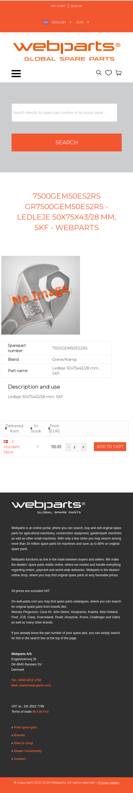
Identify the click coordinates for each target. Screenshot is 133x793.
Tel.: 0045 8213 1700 (26, 680)
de (40, 711)
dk (34, 711)
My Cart (58, 6)
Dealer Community (28, 751)
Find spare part (25, 727)
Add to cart (110, 446)
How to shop (23, 743)
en (47, 711)
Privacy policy (108, 782)
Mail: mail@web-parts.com (31, 685)
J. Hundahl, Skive (12, 446)
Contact (20, 759)
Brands (19, 735)
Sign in (76, 6)
